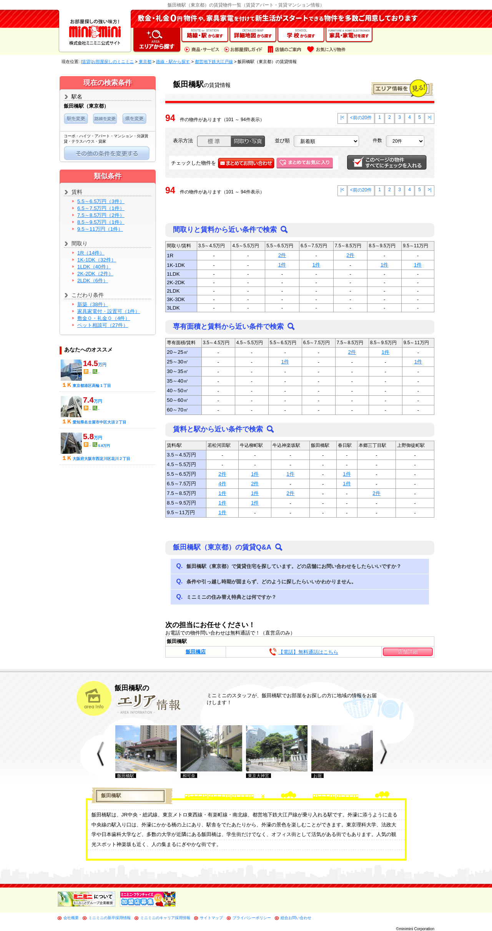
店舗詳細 (408, 652)
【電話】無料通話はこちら (308, 652)
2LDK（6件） (92, 280)
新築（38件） (92, 304)
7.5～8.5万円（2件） (101, 215)
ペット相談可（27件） (102, 325)
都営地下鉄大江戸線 (214, 61)
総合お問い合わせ (296, 918)
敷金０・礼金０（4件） (103, 318)
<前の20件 (361, 117)
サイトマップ (211, 918)
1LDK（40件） (94, 267)
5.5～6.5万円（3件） (101, 201)
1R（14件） (91, 253)
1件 (282, 265)
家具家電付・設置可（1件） (108, 311)
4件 (222, 483)
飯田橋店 (196, 652)
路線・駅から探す (173, 61)
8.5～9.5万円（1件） (101, 222)
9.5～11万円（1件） (100, 229)
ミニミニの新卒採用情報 (109, 918)
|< (342, 117)
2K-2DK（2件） (95, 273)
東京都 (145, 61)
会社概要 (71, 918)
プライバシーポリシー (252, 918)
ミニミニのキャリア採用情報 (165, 918)
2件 (282, 255)
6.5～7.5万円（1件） (101, 208)
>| (429, 117)
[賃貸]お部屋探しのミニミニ (107, 61)
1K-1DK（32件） (96, 260)
